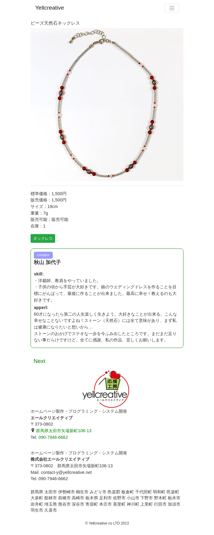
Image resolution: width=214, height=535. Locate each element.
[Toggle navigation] (172, 8)
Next (39, 361)
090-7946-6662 (53, 437)
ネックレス (43, 238)
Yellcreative (49, 7)
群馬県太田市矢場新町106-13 (61, 430)
